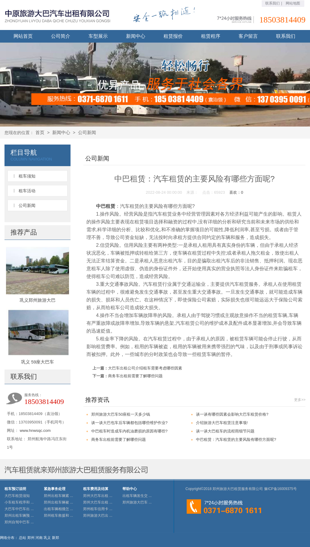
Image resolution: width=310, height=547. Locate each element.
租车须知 (27, 176)
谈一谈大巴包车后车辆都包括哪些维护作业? (129, 422)
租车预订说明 (15, 489)
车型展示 (98, 36)
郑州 (31, 538)
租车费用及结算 (95, 489)
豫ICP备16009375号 (280, 489)
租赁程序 (210, 36)
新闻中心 (135, 36)
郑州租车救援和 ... (58, 515)
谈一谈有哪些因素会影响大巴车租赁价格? (232, 414)
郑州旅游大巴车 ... (137, 502)
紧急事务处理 (54, 489)
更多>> (299, 400)
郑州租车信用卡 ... (97, 509)
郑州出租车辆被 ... (58, 502)
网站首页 (23, 36)
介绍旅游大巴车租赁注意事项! (222, 422)
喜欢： (236, 192)
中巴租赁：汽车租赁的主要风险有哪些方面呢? (236, 439)
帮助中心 (129, 489)
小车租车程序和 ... (19, 502)
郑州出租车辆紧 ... (58, 496)
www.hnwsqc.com (35, 430)
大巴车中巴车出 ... (19, 509)
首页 (39, 132)
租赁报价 (173, 36)
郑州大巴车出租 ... (97, 496)
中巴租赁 (105, 206)
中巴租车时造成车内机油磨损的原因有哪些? (129, 431)
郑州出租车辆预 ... (19, 515)
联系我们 (272, 3)
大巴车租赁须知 (17, 496)
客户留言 (248, 36)
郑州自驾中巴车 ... (19, 522)
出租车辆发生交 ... (137, 496)
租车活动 (27, 190)
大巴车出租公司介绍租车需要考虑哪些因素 (145, 368)
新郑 (55, 538)
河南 (39, 538)
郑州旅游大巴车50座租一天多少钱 (120, 414)
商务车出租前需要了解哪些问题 (135, 376)
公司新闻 (87, 132)
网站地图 (293, 3)
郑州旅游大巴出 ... (97, 515)
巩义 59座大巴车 (37, 361)
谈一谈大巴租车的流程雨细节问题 (225, 431)
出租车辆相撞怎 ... (58, 509)
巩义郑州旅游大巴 (38, 300)
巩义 (47, 538)
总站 (22, 538)
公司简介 (60, 36)
